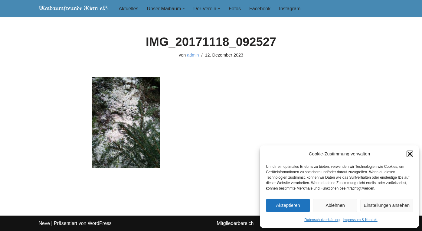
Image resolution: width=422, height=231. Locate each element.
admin (193, 55)
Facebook (259, 8)
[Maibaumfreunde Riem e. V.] (74, 8)
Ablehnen (335, 205)
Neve (44, 223)
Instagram (289, 8)
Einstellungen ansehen (387, 205)
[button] (410, 154)
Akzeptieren (288, 205)
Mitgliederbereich (235, 223)
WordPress (100, 223)
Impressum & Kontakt (360, 220)
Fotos (235, 8)
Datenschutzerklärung (322, 220)
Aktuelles (129, 8)
